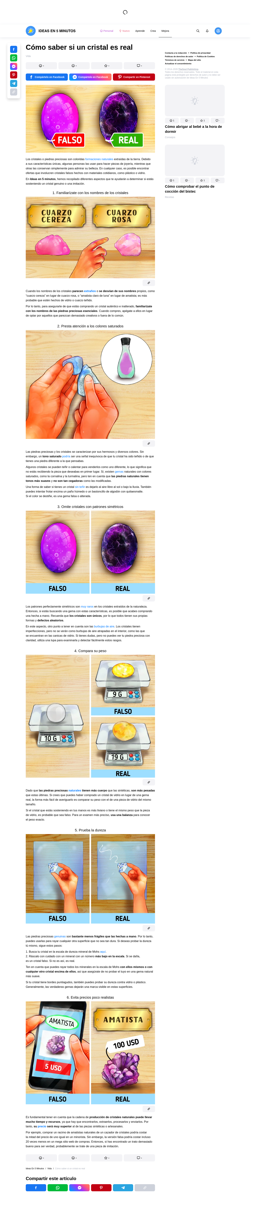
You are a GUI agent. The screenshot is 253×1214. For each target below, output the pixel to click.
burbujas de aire (104, 626)
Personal (106, 30)
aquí (103, 951)
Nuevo (124, 30)
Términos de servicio (174, 60)
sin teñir (80, 486)
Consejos (170, 137)
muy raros (87, 606)
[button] (172, 120)
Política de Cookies (206, 56)
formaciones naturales (99, 159)
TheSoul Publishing (188, 69)
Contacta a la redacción (176, 53)
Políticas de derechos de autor (179, 56)
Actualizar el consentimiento (178, 63)
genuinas (60, 936)
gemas (119, 471)
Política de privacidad (201, 53)
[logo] (51, 31)
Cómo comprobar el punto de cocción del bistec (189, 188)
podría (66, 456)
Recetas (169, 197)
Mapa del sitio (194, 60)
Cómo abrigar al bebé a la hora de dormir (193, 129)
